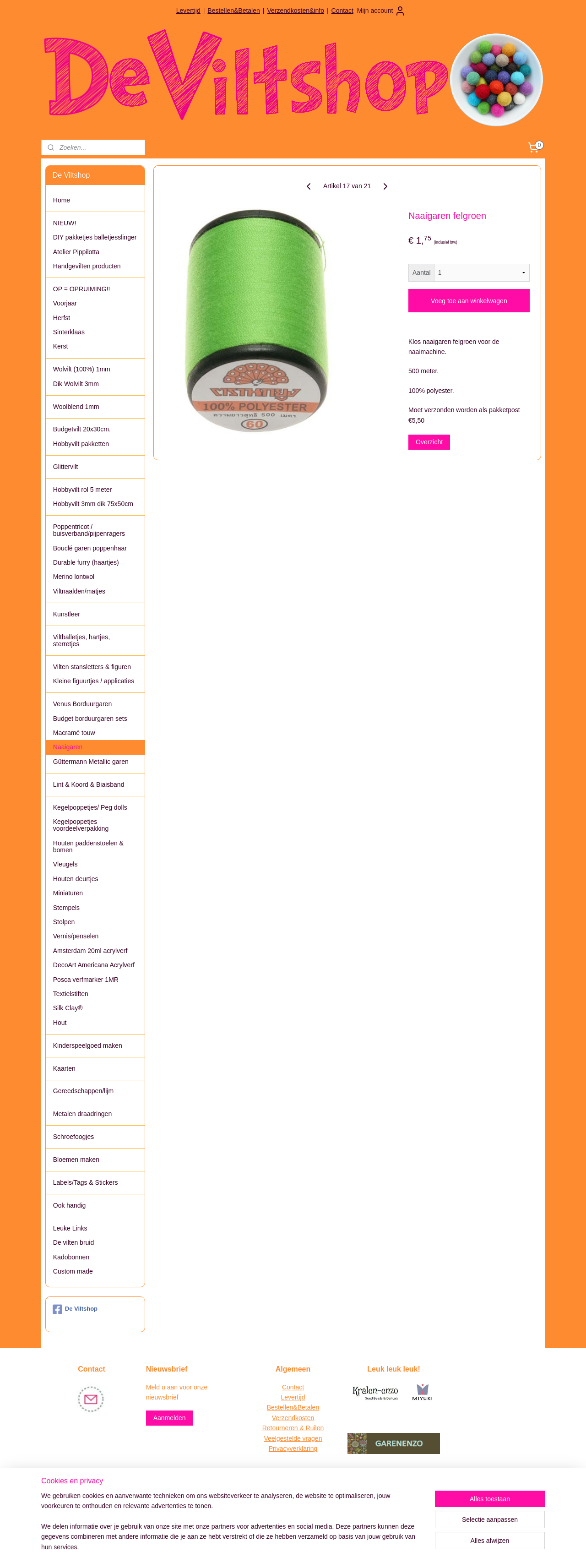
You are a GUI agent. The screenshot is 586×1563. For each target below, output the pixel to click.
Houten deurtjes (75, 878)
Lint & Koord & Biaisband (89, 784)
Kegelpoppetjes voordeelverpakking (81, 825)
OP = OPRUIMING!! (81, 289)
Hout (60, 1022)
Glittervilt (65, 466)
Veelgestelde (282, 1438)
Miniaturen (68, 893)
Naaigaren (68, 747)
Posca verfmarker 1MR (86, 979)
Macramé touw (74, 732)
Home (61, 200)
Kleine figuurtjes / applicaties (93, 681)
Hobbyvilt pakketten (81, 443)
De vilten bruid (73, 1242)
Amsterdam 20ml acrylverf (90, 950)
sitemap (261, 1546)
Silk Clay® (68, 1008)
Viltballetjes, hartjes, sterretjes (81, 640)
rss (277, 1546)
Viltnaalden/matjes (79, 591)
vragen (311, 1438)
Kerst (60, 346)
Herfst (61, 317)
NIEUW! (64, 223)
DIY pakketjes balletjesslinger (95, 237)
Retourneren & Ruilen (293, 1428)
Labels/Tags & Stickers (85, 1182)
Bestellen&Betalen (233, 10)
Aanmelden (169, 1417)
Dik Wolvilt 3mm (76, 383)
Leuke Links (70, 1228)
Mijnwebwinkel (378, 1546)
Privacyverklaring (293, 1448)
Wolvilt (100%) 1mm (81, 369)
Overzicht (429, 442)
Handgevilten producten (87, 266)
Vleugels (65, 864)
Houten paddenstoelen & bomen (88, 846)
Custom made (73, 1271)
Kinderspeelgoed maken (87, 1045)
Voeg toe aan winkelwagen (469, 301)
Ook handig (69, 1205)
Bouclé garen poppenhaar (90, 548)
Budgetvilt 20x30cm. (82, 429)
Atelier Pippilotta (76, 252)
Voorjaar (65, 303)
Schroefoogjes (73, 1136)
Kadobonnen (71, 1257)
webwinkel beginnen (307, 1546)
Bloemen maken (76, 1159)
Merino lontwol (73, 576)
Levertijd (188, 10)
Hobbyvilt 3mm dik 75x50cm (93, 503)
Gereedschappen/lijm (83, 1091)
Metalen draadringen (82, 1113)
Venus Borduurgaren (82, 704)
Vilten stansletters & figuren (92, 666)
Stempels (66, 907)
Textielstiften (70, 993)
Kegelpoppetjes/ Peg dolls (90, 807)
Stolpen (64, 922)
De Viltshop (75, 1309)
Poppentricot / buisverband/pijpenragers (89, 530)
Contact (342, 10)
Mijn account (381, 10)
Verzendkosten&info (295, 10)
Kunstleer (66, 614)
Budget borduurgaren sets (90, 718)
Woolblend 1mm (76, 406)
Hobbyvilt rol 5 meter (82, 489)
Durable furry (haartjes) (86, 562)
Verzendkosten (293, 1417)
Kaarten (64, 1068)
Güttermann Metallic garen (91, 761)
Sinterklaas (69, 332)
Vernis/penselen (76, 936)
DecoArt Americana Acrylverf (94, 965)
